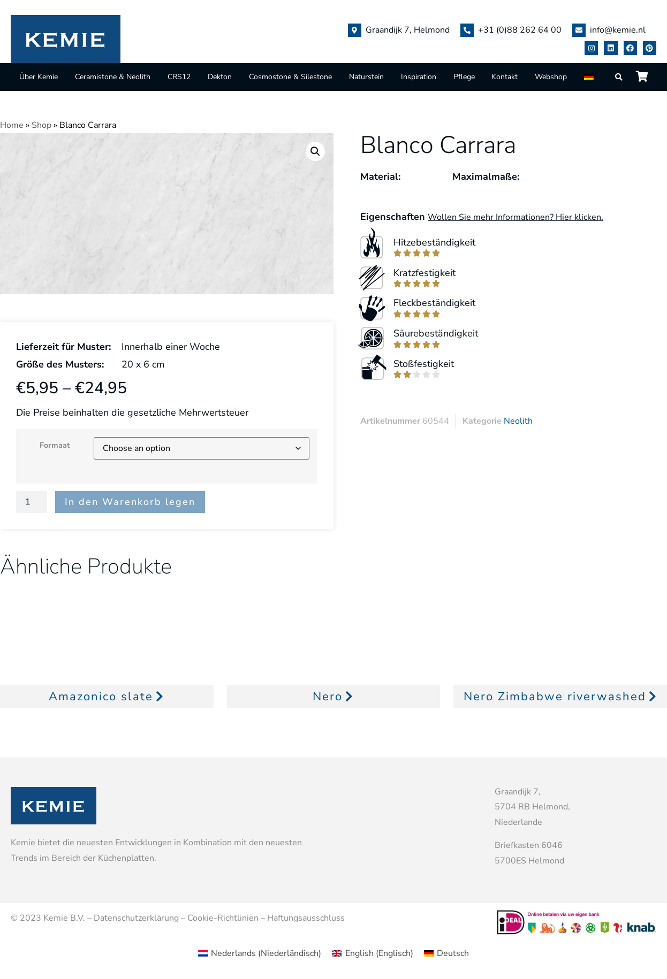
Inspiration (418, 77)
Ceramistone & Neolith (112, 77)
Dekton (220, 77)
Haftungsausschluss (306, 918)
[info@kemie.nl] (579, 30)
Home (12, 125)
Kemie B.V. (64, 918)
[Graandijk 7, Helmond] (354, 30)
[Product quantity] (31, 502)
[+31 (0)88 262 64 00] (467, 30)
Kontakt (504, 77)
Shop (41, 125)
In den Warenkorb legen (130, 501)
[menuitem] (589, 76)
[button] (315, 151)
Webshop (551, 77)
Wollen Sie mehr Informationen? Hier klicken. (515, 217)
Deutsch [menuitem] (453, 953)
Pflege (464, 77)
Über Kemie (38, 77)
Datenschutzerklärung (136, 918)
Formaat (55, 445)
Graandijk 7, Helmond (408, 30)
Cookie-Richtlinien (223, 918)
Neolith (518, 421)
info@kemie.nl (618, 30)
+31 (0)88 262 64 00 (520, 30)
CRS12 (179, 77)
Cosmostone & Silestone (290, 77)
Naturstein (366, 77)
